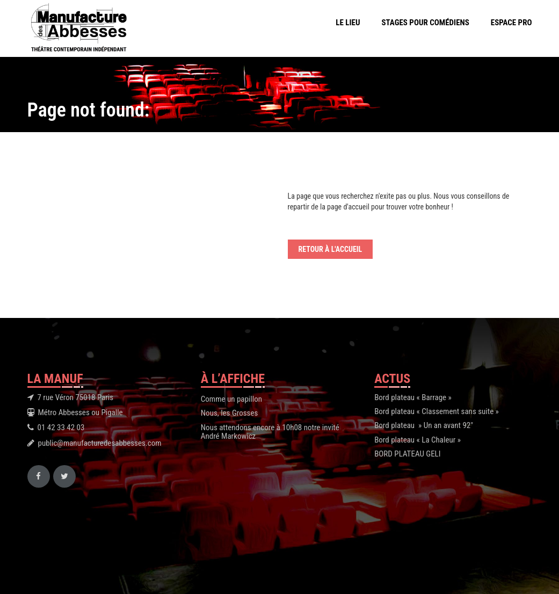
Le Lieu (348, 22)
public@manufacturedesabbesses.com (100, 443)
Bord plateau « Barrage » (413, 397)
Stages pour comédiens (425, 22)
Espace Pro (511, 22)
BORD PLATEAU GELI (407, 454)
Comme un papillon (231, 399)
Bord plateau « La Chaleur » (417, 440)
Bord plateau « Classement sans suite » (436, 411)
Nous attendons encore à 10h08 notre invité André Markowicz (270, 432)
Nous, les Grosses (229, 413)
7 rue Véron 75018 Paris (76, 397)
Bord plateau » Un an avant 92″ (423, 425)
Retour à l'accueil (330, 249)
